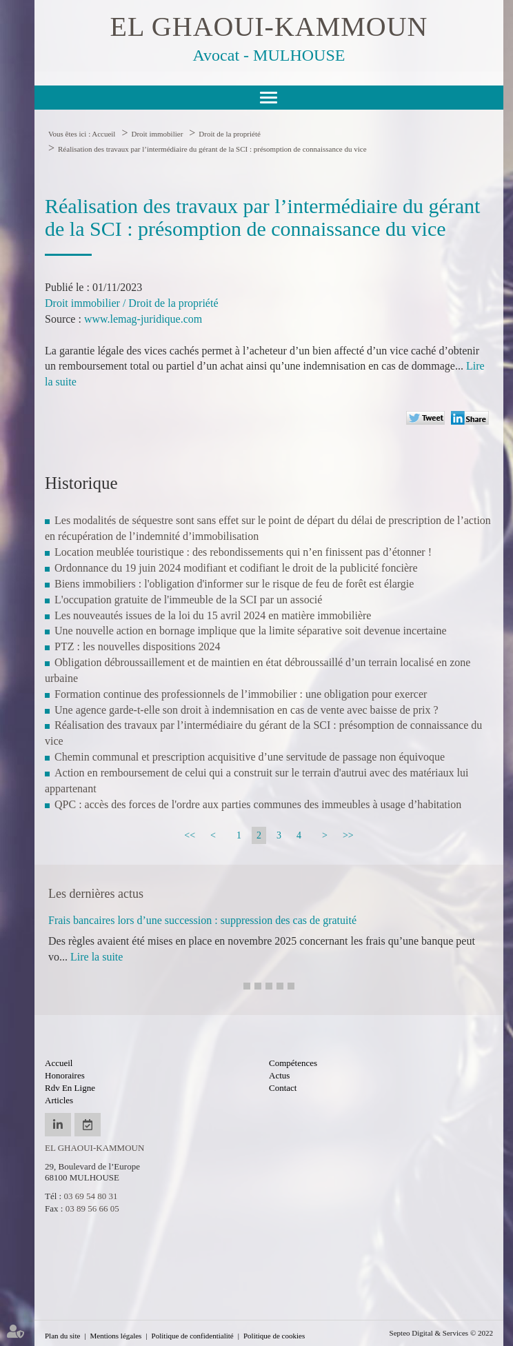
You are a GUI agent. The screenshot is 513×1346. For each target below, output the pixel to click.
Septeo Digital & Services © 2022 (441, 1333)
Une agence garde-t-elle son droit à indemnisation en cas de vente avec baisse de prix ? (246, 710)
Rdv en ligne (70, 1088)
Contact (282, 1088)
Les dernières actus (95, 894)
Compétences (293, 1063)
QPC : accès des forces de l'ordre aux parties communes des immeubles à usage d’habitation (257, 804)
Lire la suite (96, 957)
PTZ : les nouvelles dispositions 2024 (137, 646)
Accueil (103, 134)
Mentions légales (116, 1336)
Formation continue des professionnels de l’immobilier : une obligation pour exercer (240, 694)
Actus (279, 1075)
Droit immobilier (157, 134)
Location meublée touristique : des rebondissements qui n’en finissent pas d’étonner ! (243, 552)
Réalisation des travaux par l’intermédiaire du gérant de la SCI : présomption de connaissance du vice (212, 149)
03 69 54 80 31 (90, 1196)
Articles (59, 1100)
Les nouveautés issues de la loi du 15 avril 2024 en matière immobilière (212, 615)
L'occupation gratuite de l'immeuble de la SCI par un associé (188, 599)
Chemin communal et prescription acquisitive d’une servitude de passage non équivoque (249, 757)
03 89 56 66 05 (92, 1208)
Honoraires (65, 1075)
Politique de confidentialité (193, 1336)
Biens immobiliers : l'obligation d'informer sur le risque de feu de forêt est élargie (234, 584)
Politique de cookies (274, 1336)
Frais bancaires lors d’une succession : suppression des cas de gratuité (202, 920)
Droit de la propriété (230, 134)
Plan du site (62, 1336)
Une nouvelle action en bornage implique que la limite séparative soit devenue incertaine (250, 630)
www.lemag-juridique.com (143, 319)
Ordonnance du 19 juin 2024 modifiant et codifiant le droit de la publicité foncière (236, 568)
